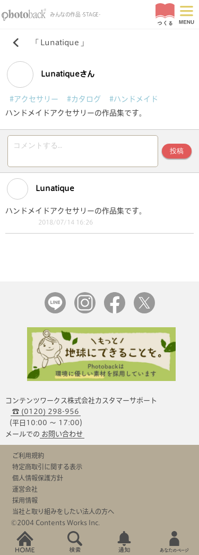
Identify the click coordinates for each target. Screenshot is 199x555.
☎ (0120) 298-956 (45, 411)
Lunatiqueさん (50, 74)
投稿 (177, 151)
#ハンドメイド (133, 99)
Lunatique (59, 42)
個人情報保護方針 (37, 478)
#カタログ (84, 99)
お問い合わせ (62, 433)
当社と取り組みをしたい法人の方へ (63, 511)
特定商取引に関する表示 (47, 466)
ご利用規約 (28, 455)
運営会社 (25, 489)
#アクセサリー (34, 99)
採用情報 (25, 500)
